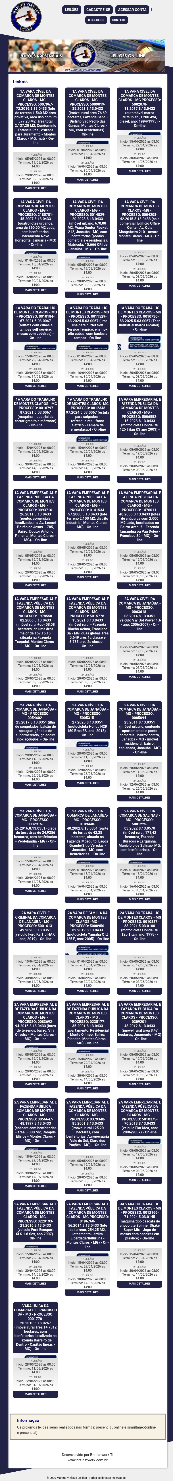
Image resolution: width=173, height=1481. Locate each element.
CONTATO (118, 20)
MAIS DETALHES (35, 188)
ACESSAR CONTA (132, 10)
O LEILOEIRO (96, 20)
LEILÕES (71, 10)
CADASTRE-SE (98, 10)
